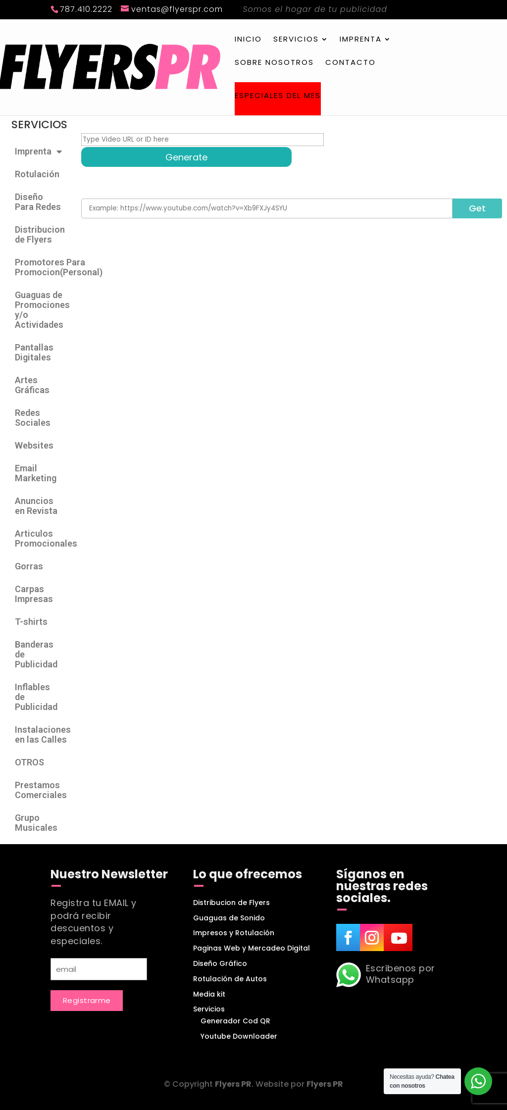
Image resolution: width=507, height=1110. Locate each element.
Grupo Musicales (36, 822)
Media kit (209, 994)
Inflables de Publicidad (36, 697)
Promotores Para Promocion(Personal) (43, 267)
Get (477, 208)
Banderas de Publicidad (36, 654)
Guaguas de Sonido (229, 918)
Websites (34, 445)
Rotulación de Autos (230, 979)
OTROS (29, 762)
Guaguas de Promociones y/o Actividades (42, 310)
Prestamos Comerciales (41, 790)
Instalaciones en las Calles (43, 734)
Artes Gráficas (32, 385)
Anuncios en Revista (36, 506)
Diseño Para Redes (38, 202)
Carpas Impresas (34, 594)
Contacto (350, 63)
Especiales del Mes (278, 96)
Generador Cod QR (235, 1021)
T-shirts (31, 621)
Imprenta (361, 40)
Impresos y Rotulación (233, 933)
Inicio (248, 40)
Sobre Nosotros (274, 63)
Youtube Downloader (239, 1036)
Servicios (296, 40)
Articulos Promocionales (43, 538)
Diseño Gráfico (220, 963)
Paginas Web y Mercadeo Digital (251, 948)
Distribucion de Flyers (40, 234)
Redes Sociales (33, 417)
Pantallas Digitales (34, 352)
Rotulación (37, 174)
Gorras (29, 566)
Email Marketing (35, 473)
